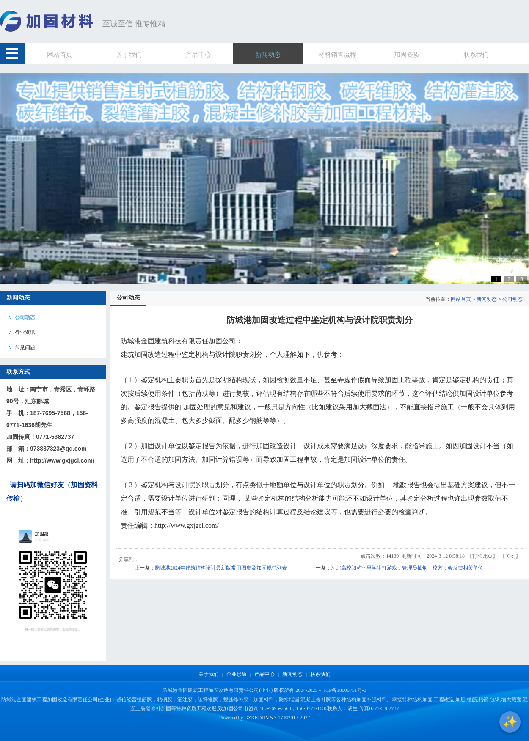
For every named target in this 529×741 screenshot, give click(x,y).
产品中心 (264, 674)
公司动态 (512, 299)
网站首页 (461, 299)
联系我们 (320, 674)
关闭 (510, 556)
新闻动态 (487, 299)
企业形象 (236, 674)
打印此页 (482, 556)
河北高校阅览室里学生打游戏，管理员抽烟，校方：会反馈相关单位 (407, 568)
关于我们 (208, 674)
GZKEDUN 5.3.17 (263, 718)
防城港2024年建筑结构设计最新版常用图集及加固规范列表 (221, 568)
